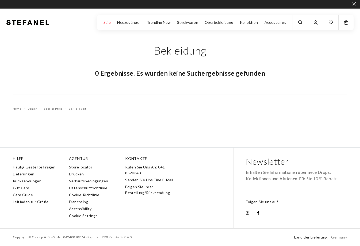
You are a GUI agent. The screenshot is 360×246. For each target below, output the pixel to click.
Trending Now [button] (159, 22)
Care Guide (23, 195)
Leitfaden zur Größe (31, 201)
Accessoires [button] (275, 22)
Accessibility (80, 208)
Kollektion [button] (249, 22)
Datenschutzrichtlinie (88, 188)
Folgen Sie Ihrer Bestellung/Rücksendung (147, 189)
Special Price (53, 108)
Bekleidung (77, 108)
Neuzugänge (128, 22)
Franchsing (78, 201)
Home (17, 108)
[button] (330, 22)
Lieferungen (23, 174)
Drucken (76, 174)
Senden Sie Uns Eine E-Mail (149, 180)
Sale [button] (107, 22)
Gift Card (21, 188)
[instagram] (247, 213)
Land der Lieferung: (320, 237)
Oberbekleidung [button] (219, 22)
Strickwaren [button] (187, 22)
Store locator (80, 167)
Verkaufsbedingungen (88, 181)
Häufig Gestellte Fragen (34, 167)
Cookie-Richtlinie (84, 195)
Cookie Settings (83, 215)
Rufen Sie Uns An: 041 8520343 (145, 170)
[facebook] (258, 213)
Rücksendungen (27, 181)
